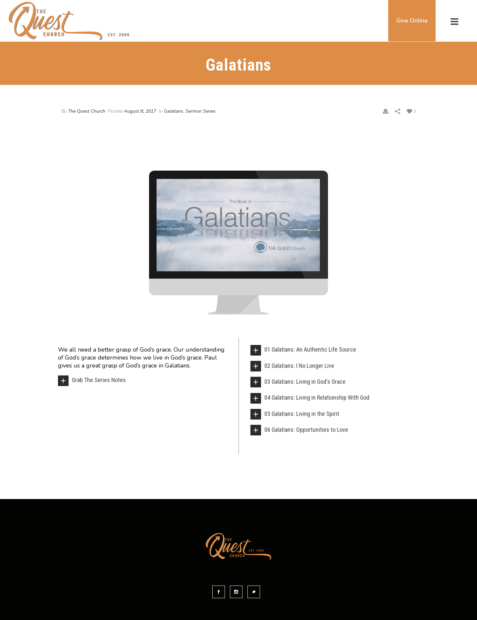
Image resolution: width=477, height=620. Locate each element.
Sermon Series (201, 111)
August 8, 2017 (140, 111)
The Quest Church (86, 111)
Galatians (173, 111)
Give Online (412, 21)
